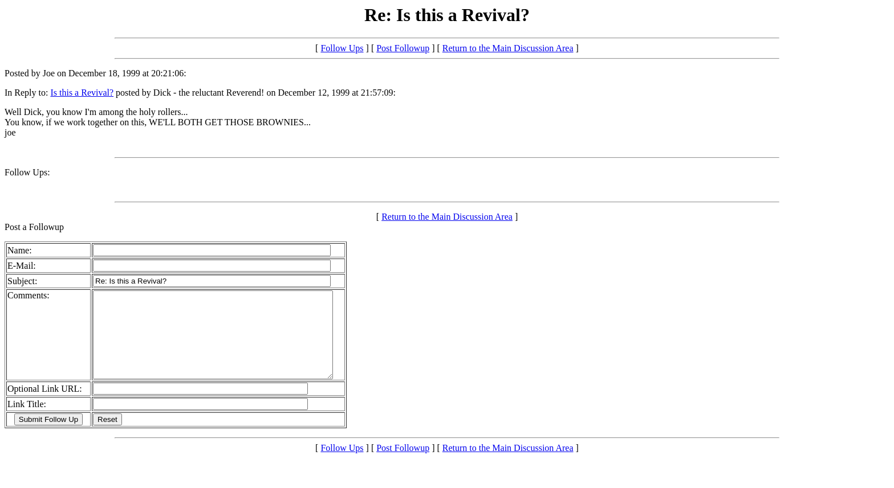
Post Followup (402, 48)
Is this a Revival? (81, 92)
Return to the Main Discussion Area (508, 48)
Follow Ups (341, 48)
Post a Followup (34, 227)
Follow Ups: (27, 172)
